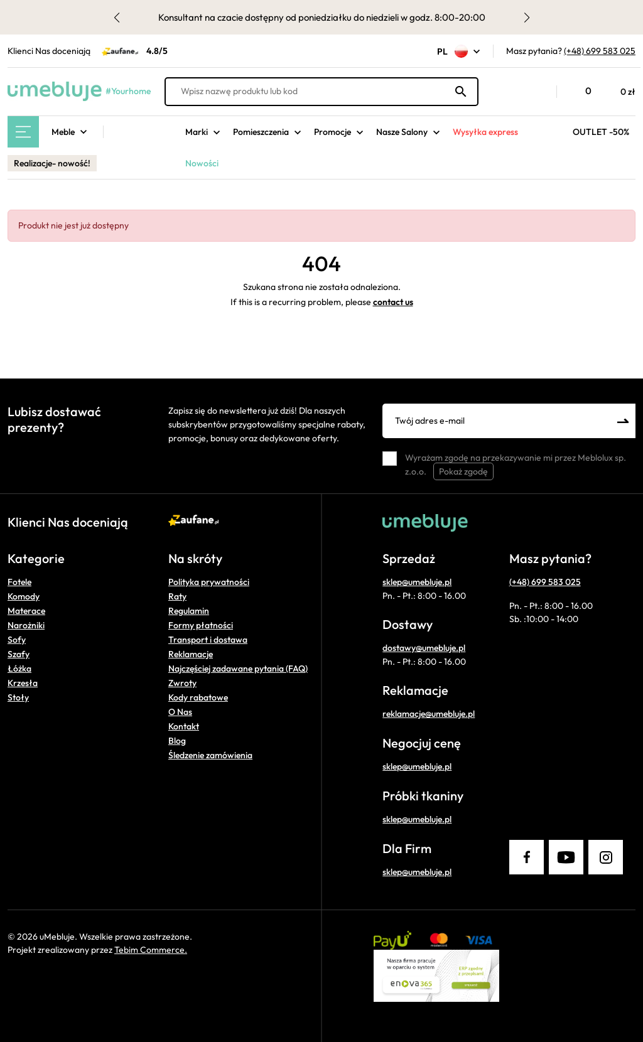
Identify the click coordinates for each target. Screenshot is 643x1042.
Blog (177, 740)
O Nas (180, 711)
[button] (540, 91)
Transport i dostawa (207, 639)
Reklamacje (190, 654)
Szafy (19, 654)
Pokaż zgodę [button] (463, 471)
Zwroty (182, 683)
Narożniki (26, 625)
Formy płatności (200, 625)
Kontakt (183, 726)
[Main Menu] (23, 132)
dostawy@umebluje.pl (423, 647)
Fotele (19, 582)
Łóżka (19, 668)
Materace (26, 610)
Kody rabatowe (198, 697)
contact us (393, 302)
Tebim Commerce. (150, 949)
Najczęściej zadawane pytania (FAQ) (238, 668)
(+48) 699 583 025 (599, 50)
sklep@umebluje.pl (416, 582)
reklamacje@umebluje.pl (428, 713)
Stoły (18, 697)
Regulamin (188, 610)
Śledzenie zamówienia (210, 755)
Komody (24, 596)
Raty (177, 596)
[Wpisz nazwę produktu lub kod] (321, 91)
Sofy (17, 639)
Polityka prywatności (208, 582)
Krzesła (23, 683)
